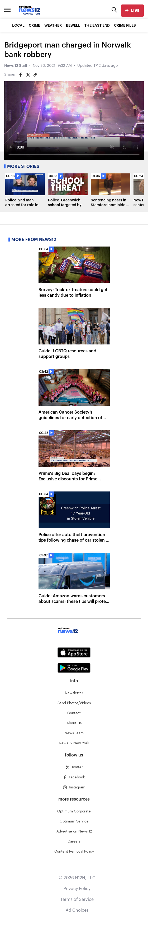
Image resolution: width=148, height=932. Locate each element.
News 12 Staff (15, 66)
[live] (132, 10)
